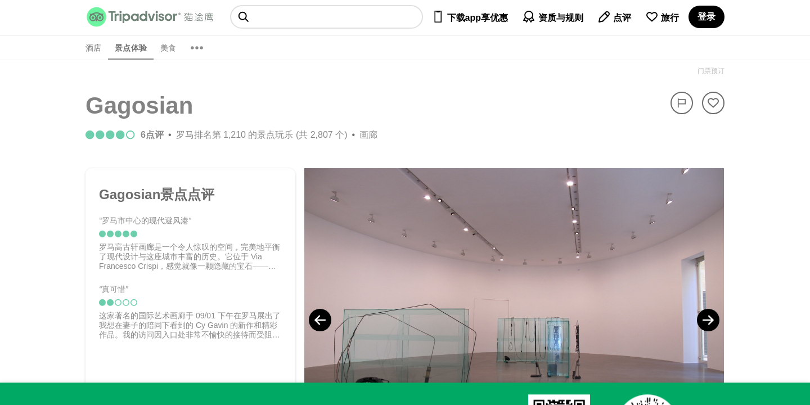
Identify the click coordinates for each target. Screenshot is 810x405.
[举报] (681, 103)
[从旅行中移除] (713, 103)
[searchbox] (326, 17)
